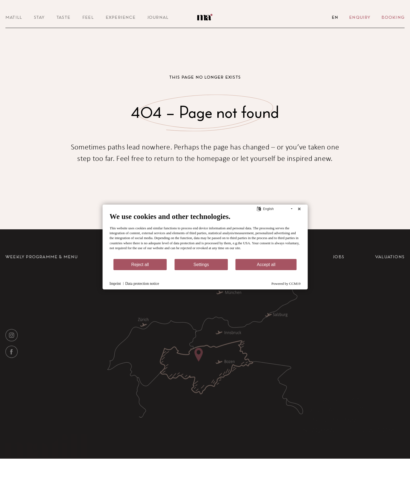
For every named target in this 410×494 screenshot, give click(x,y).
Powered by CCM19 (286, 284)
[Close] (299, 209)
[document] (205, 235)
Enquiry (359, 17)
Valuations (390, 277)
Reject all (140, 264)
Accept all (266, 264)
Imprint (115, 284)
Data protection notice (142, 284)
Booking (393, 17)
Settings (201, 264)
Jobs (338, 277)
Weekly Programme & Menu (41, 277)
